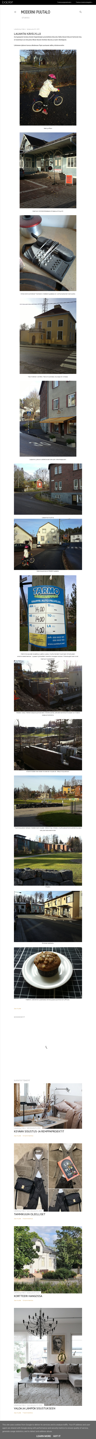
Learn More (43, 1436)
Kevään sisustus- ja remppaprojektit (39, 1131)
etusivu (25, 18)
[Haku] (80, 11)
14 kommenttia (28, 1136)
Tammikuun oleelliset (29, 1214)
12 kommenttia (28, 1300)
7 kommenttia (28, 1413)
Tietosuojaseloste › (64, 2)
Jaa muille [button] (17, 1008)
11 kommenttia (28, 1218)
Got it (57, 1436)
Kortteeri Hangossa (28, 1296)
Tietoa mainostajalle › (84, 2)
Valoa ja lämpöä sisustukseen (34, 1408)
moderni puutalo (35, 12)
